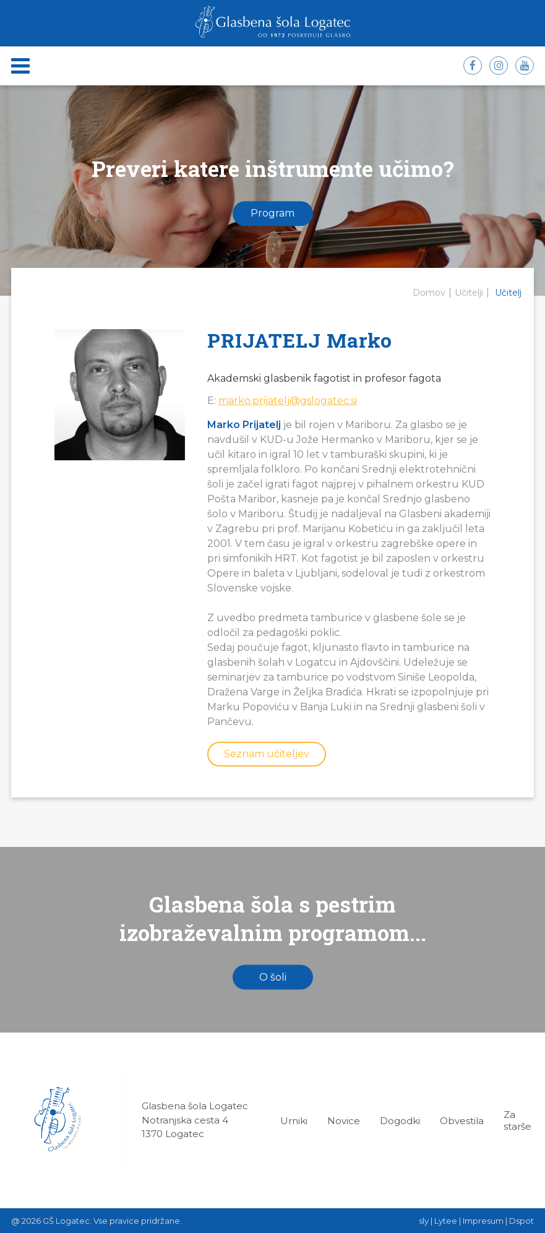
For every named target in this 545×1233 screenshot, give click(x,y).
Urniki (293, 1121)
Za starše (517, 1120)
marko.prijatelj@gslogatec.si (287, 400)
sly (424, 1221)
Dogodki (400, 1121)
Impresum (483, 1221)
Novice (343, 1121)
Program (272, 214)
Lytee (445, 1221)
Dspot (521, 1221)
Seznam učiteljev (266, 754)
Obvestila (462, 1121)
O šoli (272, 977)
